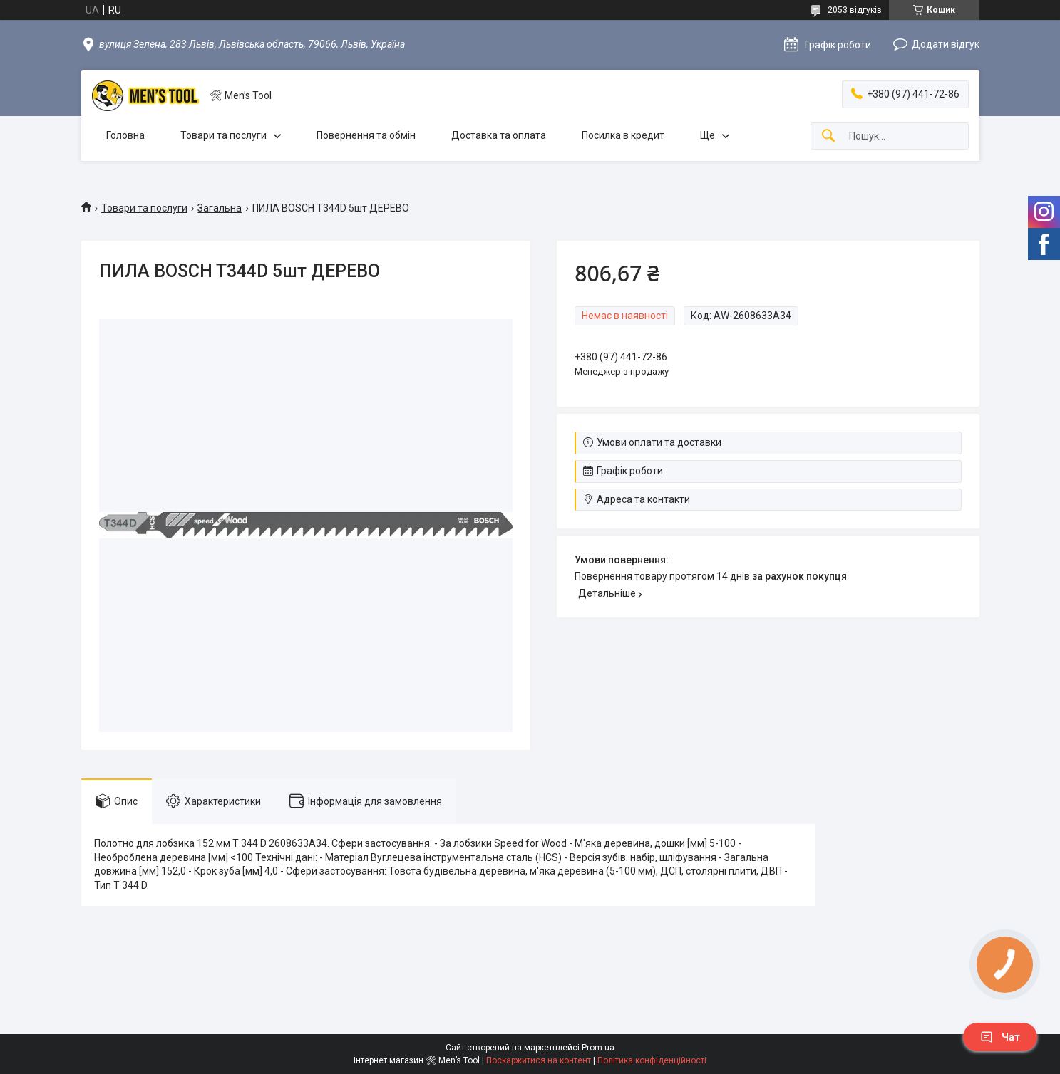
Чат (1000, 1037)
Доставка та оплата (498, 135)
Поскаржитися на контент (538, 1060)
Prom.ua (598, 1048)
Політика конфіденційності (651, 1060)
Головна (125, 135)
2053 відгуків (855, 10)
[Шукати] (828, 136)
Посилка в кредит (623, 135)
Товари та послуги (223, 135)
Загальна (219, 208)
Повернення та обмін (366, 135)
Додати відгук (945, 44)
